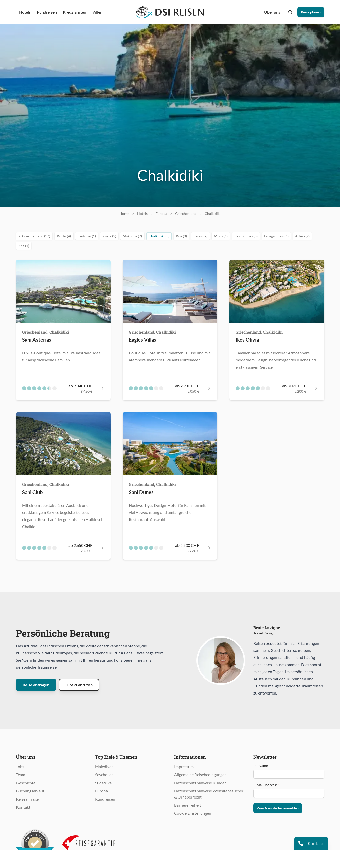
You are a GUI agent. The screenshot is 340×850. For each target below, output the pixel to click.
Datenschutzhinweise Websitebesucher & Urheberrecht (208, 793)
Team (20, 774)
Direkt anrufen (79, 684)
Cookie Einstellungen (192, 813)
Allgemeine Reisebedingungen (200, 774)
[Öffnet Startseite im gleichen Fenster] (170, 12)
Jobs (20, 766)
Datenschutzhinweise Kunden (200, 782)
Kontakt (23, 807)
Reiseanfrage (27, 798)
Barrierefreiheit (187, 805)
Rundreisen (105, 798)
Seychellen (104, 774)
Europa (101, 790)
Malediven (104, 766)
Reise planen (311, 12)
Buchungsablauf (30, 790)
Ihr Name (260, 765)
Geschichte (25, 782)
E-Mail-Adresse (266, 785)
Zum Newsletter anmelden (278, 808)
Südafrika (103, 782)
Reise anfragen (36, 684)
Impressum (184, 766)
